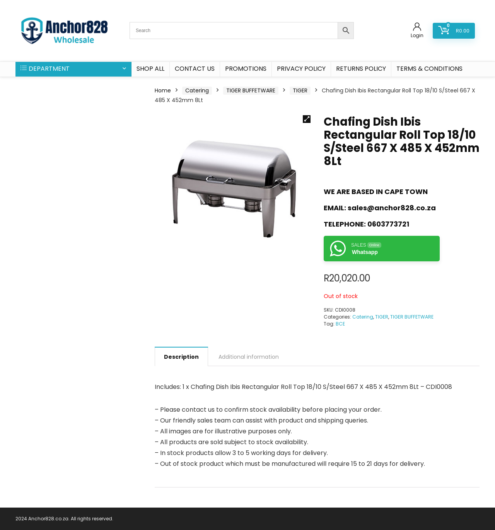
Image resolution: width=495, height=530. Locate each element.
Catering (197, 90)
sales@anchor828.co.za (392, 208)
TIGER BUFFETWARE (250, 90)
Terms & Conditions (429, 68)
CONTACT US (195, 68)
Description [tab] (181, 357)
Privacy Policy (301, 68)
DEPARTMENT (45, 68)
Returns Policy (361, 68)
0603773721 (388, 224)
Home (163, 90)
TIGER (300, 90)
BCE (340, 323)
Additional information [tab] (248, 357)
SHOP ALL (150, 68)
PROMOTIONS (245, 68)
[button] (307, 119)
